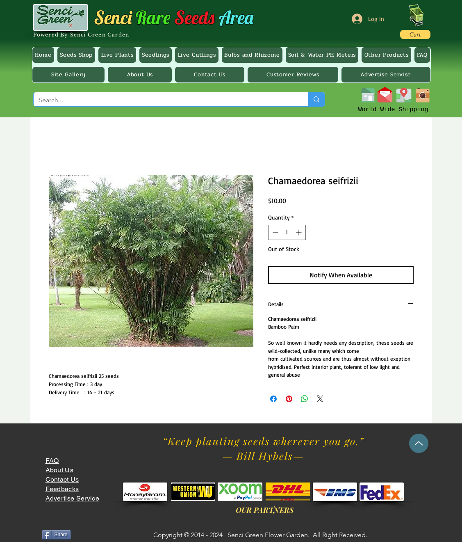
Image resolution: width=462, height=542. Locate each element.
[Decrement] (274, 232)
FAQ (52, 460)
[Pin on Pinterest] (289, 399)
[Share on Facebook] (273, 399)
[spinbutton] (287, 232)
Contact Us (62, 479)
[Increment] (299, 232)
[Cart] (415, 34)
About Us (60, 470)
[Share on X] (320, 399)
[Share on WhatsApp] (305, 399)
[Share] (56, 535)
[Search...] (165, 100)
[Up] (418, 443)
